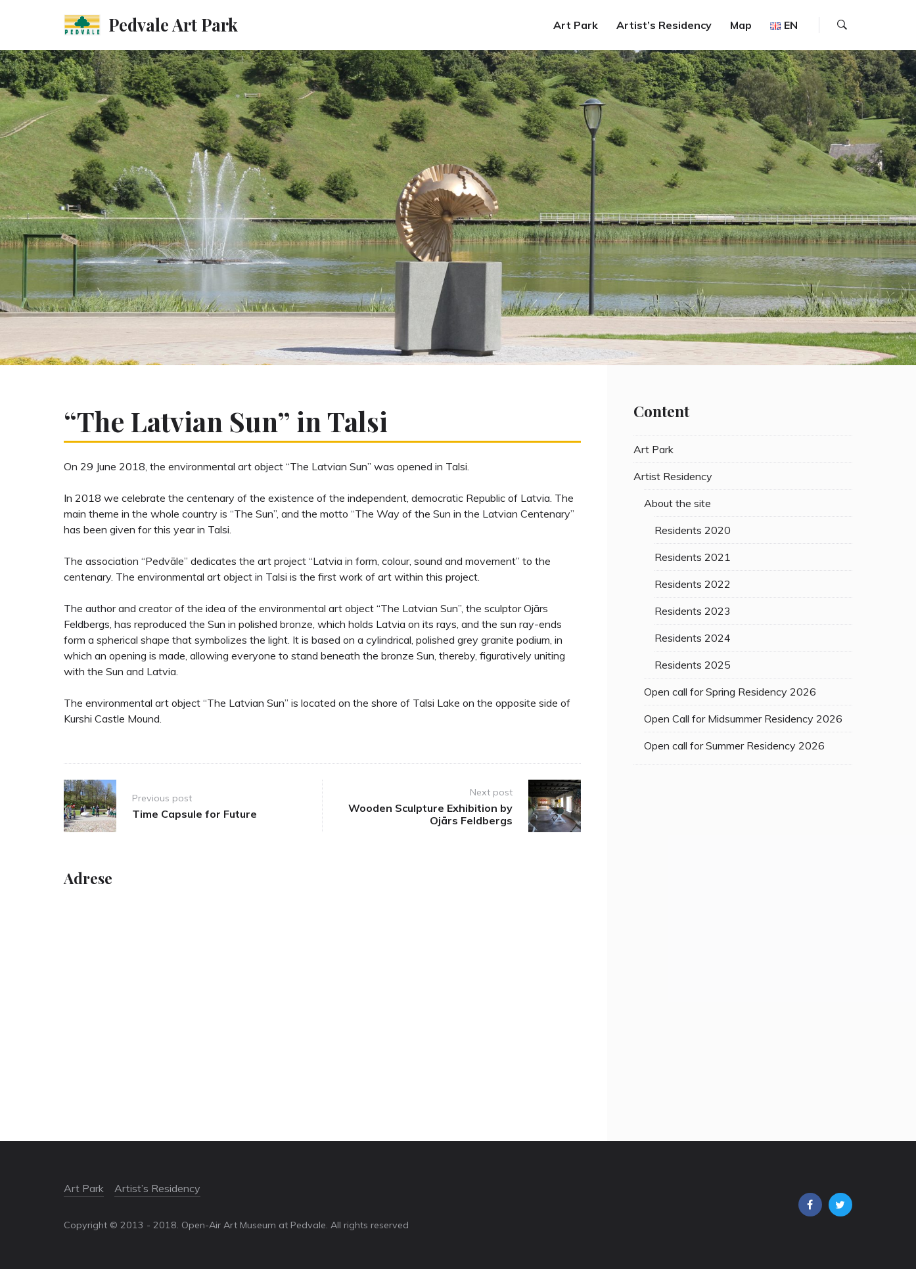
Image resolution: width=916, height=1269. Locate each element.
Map (741, 25)
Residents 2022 (692, 583)
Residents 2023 (692, 610)
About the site (677, 503)
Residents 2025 (692, 664)
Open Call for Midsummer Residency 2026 (743, 718)
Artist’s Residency (664, 25)
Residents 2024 (692, 637)
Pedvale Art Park (173, 24)
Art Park (575, 25)
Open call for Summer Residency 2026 (734, 745)
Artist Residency (672, 476)
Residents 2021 (692, 557)
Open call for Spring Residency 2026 (730, 691)
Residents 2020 (692, 530)
